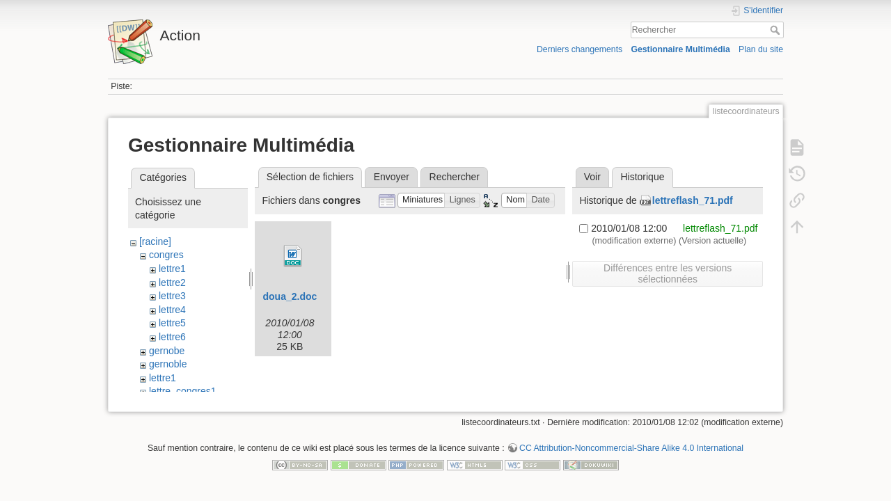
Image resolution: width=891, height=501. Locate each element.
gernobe (166, 350)
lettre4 (172, 309)
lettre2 (172, 282)
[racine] (155, 241)
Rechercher (776, 30)
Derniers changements (579, 49)
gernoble (168, 363)
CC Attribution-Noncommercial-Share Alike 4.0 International (631, 455)
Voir (592, 176)
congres (166, 254)
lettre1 (172, 268)
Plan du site (761, 49)
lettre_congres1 (182, 391)
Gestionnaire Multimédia (680, 49)
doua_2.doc (289, 296)
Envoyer (391, 176)
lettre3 (172, 295)
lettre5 (172, 322)
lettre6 (172, 336)
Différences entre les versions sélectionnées (668, 273)
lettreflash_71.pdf (692, 200)
